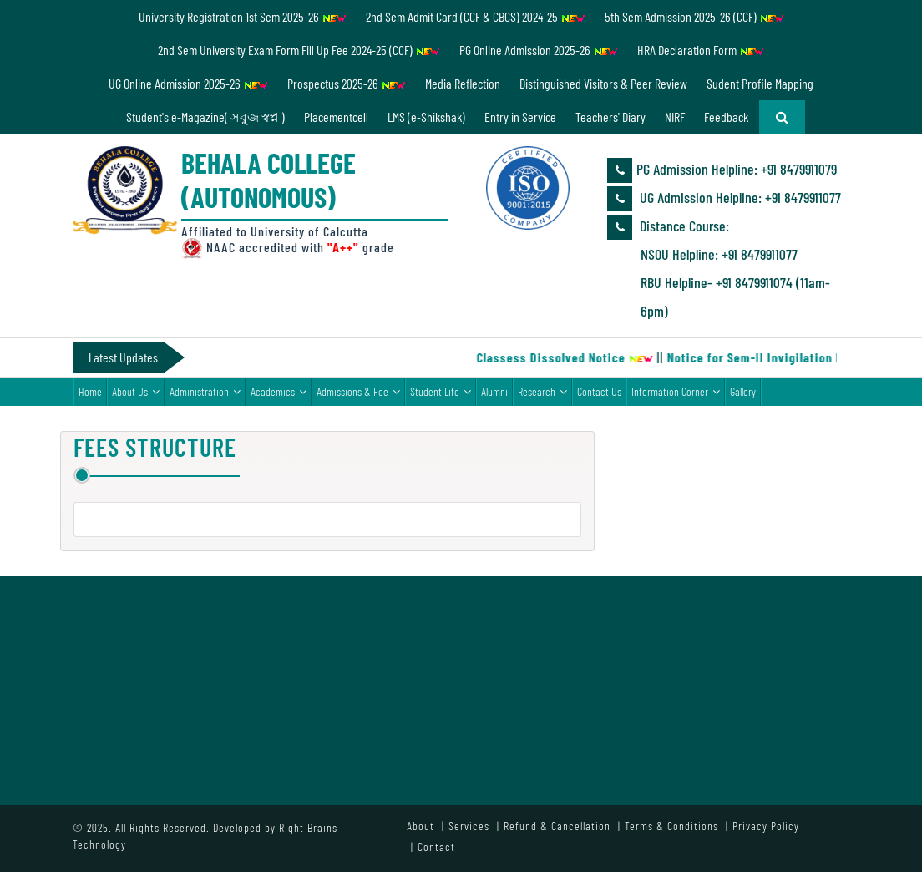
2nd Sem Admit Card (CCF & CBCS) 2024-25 (475, 16)
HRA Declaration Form (700, 50)
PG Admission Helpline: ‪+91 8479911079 (722, 170)
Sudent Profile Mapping (760, 83)
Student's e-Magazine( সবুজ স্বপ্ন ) (205, 116)
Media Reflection (462, 83)
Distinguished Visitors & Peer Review (603, 83)
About (420, 826)
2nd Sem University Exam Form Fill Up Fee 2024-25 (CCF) (299, 50)
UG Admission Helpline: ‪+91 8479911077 (724, 198)
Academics (273, 391)
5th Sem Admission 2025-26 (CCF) (694, 16)
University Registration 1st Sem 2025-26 (243, 16)
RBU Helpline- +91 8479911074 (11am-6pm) (735, 296)
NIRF (675, 116)
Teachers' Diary (610, 116)
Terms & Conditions (671, 826)
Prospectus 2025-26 (346, 83)
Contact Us (599, 391)
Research (536, 391)
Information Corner (669, 391)
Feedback (726, 116)
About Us (130, 391)
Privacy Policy (765, 826)
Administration (199, 391)
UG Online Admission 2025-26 (188, 83)
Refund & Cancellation (557, 826)
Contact (436, 846)
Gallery (743, 391)
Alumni (494, 391)
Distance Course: (668, 227)
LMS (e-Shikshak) (426, 116)
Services (468, 826)
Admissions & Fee (352, 391)
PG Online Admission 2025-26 (538, 50)
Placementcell (336, 116)
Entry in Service (520, 116)
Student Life (434, 391)
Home (90, 391)
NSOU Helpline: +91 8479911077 (719, 254)
